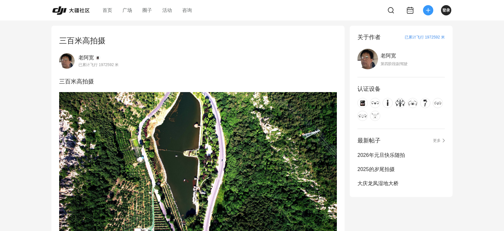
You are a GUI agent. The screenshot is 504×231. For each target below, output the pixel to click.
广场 (127, 10)
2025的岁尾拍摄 (376, 169)
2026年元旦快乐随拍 (381, 155)
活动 (167, 10)
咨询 (187, 10)
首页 (107, 10)
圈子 (147, 10)
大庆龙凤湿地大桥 (378, 183)
